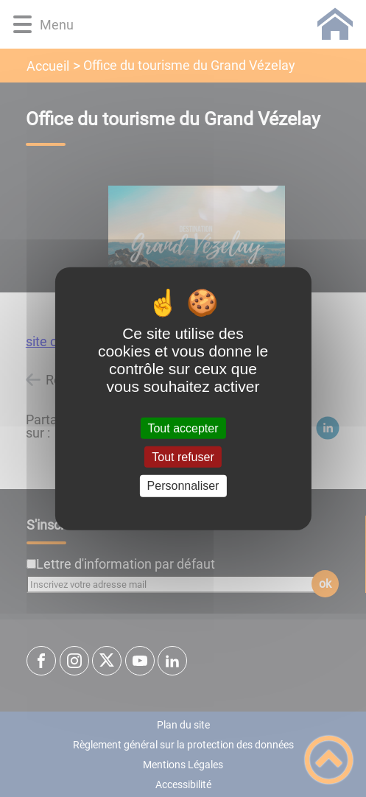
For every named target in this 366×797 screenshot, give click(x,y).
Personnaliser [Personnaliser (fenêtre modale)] (183, 486)
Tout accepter (182, 428)
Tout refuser (183, 457)
